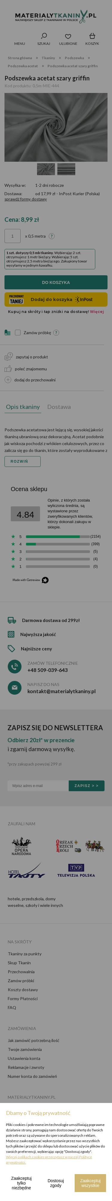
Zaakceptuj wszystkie (90, 1183)
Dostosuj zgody (56, 1183)
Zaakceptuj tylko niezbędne (21, 1183)
